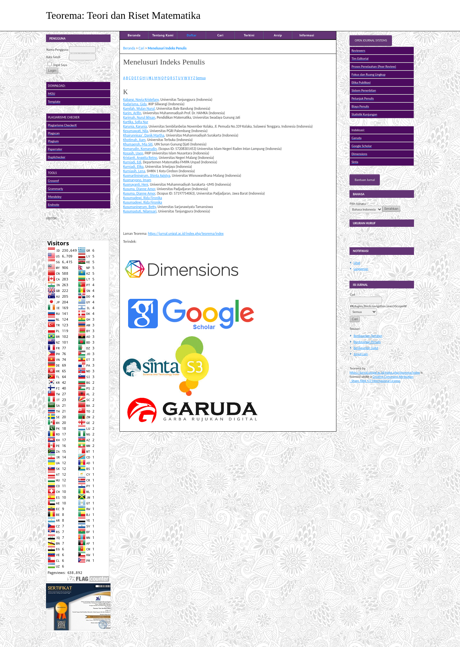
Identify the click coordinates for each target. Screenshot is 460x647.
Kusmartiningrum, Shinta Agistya (146, 175)
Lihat (357, 263)
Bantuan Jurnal (365, 180)
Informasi (306, 35)
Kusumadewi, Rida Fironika (142, 198)
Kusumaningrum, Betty (139, 207)
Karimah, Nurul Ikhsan (139, 117)
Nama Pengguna (57, 50)
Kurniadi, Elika (133, 166)
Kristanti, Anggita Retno (140, 157)
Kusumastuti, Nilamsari (139, 211)
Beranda (134, 35)
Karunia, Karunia (135, 126)
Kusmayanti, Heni (135, 184)
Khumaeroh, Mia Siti (137, 144)
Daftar (192, 35)
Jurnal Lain (361, 354)
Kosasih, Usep (133, 153)
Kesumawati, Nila (135, 131)
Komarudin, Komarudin (140, 148)
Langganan (361, 269)
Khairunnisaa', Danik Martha (143, 135)
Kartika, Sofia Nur (135, 122)
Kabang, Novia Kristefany (140, 99)
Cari (220, 35)
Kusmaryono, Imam (137, 180)
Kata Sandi (53, 57)
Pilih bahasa (357, 204)
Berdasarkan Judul (366, 348)
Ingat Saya (60, 65)
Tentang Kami (162, 35)
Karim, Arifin (132, 113)
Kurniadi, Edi (132, 162)
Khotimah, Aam (134, 140)
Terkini (249, 35)
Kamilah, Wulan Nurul (139, 108)
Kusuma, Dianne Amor (139, 189)
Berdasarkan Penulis (367, 342)
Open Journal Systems (371, 40)
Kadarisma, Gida (135, 104)
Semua (201, 78)
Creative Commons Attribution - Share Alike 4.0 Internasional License (381, 379)
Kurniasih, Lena (134, 171)
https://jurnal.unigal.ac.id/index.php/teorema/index (384, 372)
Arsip (278, 35)
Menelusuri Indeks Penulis (167, 48)
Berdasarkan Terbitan (368, 336)
